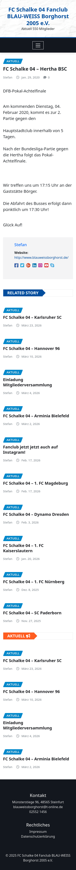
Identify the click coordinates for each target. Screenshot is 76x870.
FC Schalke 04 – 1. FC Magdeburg (35, 483)
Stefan (7, 77)
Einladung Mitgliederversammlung (27, 382)
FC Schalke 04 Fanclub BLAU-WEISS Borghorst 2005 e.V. (38, 15)
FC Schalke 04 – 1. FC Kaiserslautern (23, 548)
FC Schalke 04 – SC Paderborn (32, 613)
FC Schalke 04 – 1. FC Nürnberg (33, 582)
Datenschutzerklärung (38, 836)
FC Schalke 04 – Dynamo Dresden (36, 514)
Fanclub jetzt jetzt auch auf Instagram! (30, 449)
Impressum (38, 831)
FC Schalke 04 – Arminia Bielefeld (36, 416)
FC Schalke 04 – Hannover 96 (31, 348)
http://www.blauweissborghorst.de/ (41, 257)
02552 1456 (38, 812)
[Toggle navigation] (38, 45)
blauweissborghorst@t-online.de (38, 807)
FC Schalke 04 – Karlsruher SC (32, 317)
